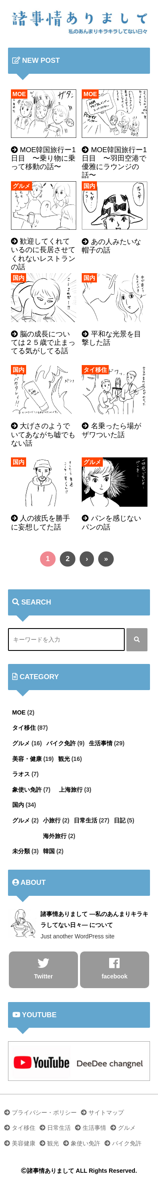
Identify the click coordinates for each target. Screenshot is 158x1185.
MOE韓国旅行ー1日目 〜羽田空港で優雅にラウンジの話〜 (114, 162)
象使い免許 (27, 789)
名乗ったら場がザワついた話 (111, 430)
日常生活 (85, 820)
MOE (19, 94)
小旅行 (52, 820)
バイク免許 (61, 743)
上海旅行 (71, 789)
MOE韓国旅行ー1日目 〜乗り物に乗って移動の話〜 (43, 158)
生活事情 (100, 743)
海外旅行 (55, 836)
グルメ (21, 186)
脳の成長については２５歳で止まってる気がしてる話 (43, 342)
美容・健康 (27, 758)
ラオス (21, 774)
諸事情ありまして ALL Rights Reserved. (79, 1170)
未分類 (21, 851)
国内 (89, 186)
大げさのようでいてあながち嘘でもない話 (43, 434)
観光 (64, 758)
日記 (120, 820)
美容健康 (19, 1143)
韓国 (49, 851)
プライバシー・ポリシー (40, 1112)
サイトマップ (102, 1112)
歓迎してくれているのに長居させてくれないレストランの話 (43, 254)
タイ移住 (95, 369)
